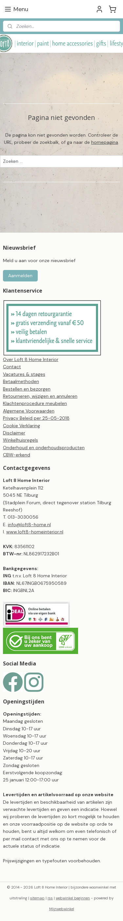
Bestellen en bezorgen (27, 389)
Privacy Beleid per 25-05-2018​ (36, 418)
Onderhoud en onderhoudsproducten (44, 448)
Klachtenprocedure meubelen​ (35, 403)
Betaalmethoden (21, 381)
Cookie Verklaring (21, 426)
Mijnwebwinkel (61, 909)
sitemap (37, 898)
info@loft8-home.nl (29, 525)
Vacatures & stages (24, 374)
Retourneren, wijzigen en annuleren (40, 396)
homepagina (104, 142)
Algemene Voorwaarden (28, 411)
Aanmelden (20, 275)
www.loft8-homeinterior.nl (34, 532)
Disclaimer (14, 433)
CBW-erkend (16, 455)
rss (50, 898)
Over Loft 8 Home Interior (30, 359)
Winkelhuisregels (20, 440)
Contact (12, 367)
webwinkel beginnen (73, 898)
